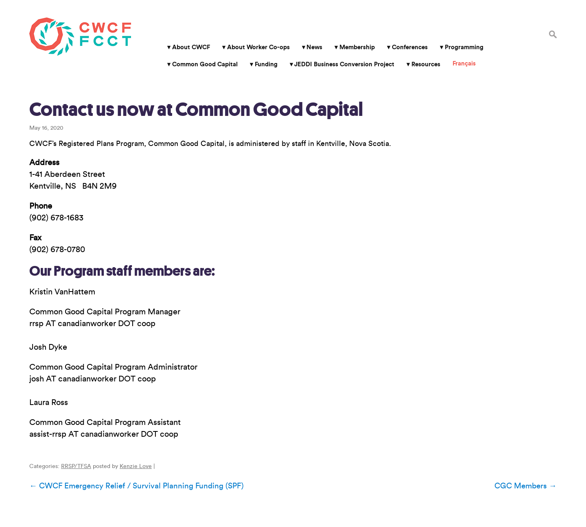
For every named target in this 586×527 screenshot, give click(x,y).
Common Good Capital (205, 64)
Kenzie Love (136, 466)
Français (464, 64)
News (314, 47)
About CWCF (191, 47)
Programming (464, 47)
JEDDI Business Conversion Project (344, 64)
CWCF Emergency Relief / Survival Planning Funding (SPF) (136, 486)
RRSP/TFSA (76, 466)
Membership (357, 47)
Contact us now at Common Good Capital (196, 109)
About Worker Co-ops (258, 47)
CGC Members (525, 486)
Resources (425, 64)
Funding (266, 64)
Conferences (410, 47)
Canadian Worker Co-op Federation (80, 36)
